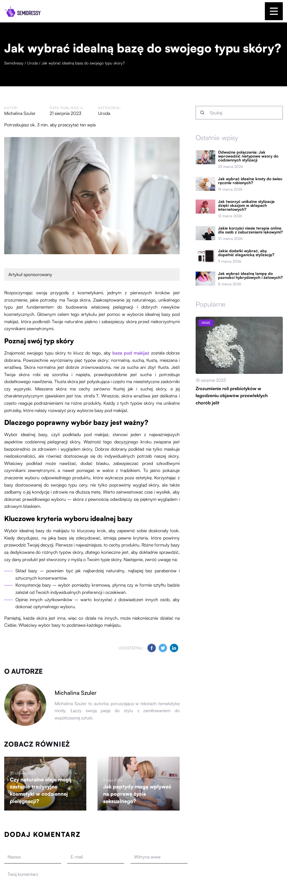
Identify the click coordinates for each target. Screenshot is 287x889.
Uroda (104, 113)
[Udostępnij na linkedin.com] (174, 648)
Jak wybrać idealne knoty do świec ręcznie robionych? (250, 181)
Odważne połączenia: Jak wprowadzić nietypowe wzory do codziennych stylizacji (248, 156)
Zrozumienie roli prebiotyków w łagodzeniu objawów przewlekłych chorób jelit (232, 396)
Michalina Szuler (20, 113)
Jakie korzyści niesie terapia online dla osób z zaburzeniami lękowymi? (250, 230)
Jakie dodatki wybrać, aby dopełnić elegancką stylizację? (246, 253)
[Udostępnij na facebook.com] (151, 648)
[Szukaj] (202, 112)
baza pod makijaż (130, 353)
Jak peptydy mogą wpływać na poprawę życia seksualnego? (137, 793)
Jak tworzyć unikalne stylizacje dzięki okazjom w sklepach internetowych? (246, 205)
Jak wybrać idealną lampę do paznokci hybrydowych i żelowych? (250, 275)
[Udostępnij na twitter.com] (163, 648)
